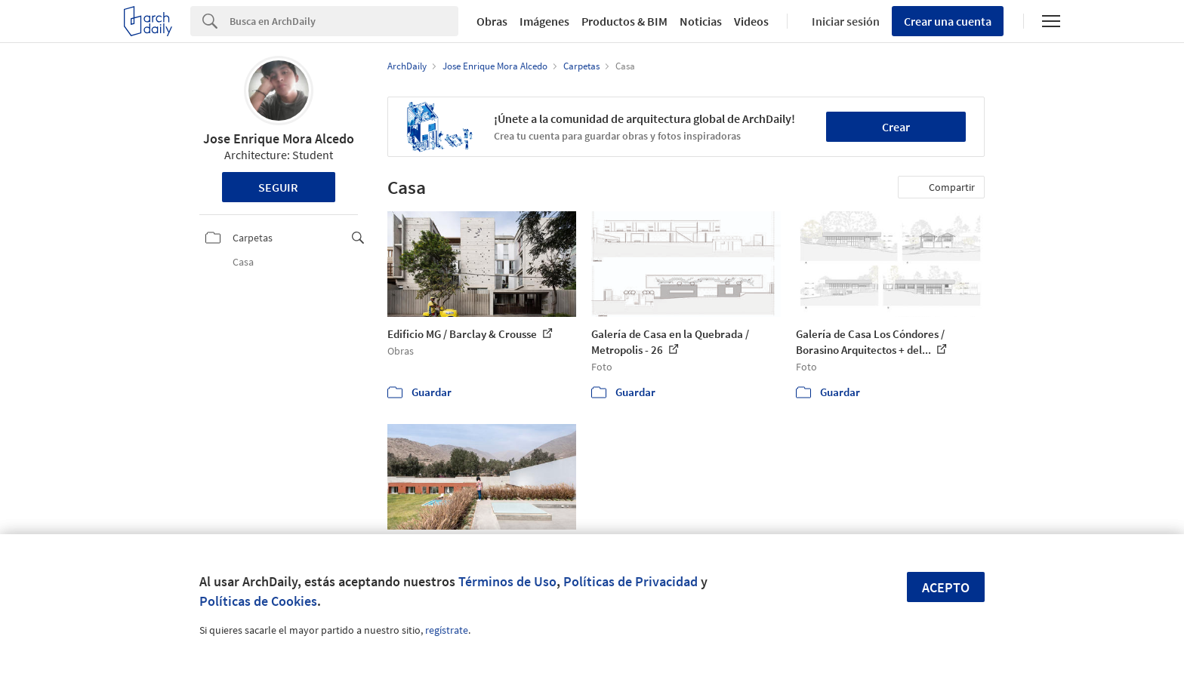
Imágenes (544, 21)
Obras (491, 21)
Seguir (278, 187)
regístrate (446, 630)
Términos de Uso (507, 581)
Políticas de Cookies (258, 601)
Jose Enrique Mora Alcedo (278, 138)
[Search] (344, 21)
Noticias (701, 21)
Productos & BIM (624, 21)
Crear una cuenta (947, 21)
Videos (751, 21)
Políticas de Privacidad (630, 581)
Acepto (946, 587)
